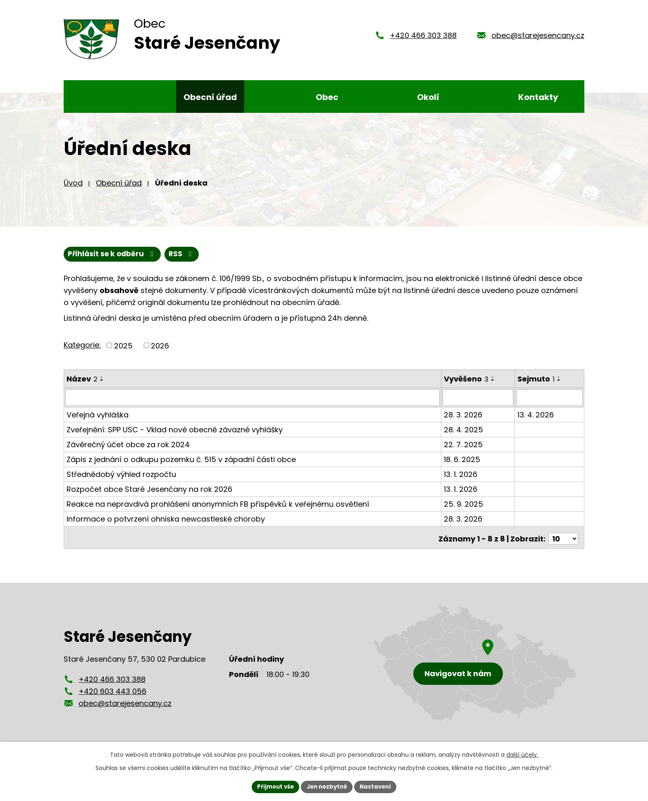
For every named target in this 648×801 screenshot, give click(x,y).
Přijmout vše (272, 786)
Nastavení (378, 786)
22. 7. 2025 (463, 450)
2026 (160, 351)
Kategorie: (82, 351)
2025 (123, 351)
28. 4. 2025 (464, 435)
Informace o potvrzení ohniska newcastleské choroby (166, 525)
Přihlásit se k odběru (154, 260)
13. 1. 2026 (461, 480)
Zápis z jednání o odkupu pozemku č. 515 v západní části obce (181, 465)
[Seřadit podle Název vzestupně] (102, 383)
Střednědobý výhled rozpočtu (121, 480)
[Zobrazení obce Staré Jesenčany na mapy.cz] (475, 666)
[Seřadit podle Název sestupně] (102, 386)
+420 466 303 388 (423, 38)
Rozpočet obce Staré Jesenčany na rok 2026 (149, 495)
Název (82, 385)
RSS (81, 260)
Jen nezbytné (327, 786)
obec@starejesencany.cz (537, 38)
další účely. (522, 754)
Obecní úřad (119, 188)
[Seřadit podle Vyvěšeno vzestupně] (493, 383)
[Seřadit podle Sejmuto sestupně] (559, 386)
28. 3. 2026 (463, 420)
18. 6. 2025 (462, 465)
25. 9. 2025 (464, 510)
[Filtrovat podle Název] (252, 404)
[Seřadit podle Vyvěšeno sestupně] (493, 386)
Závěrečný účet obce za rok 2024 (128, 450)
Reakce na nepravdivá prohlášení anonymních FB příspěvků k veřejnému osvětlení (218, 510)
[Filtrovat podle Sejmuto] (550, 404)
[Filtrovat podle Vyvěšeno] (478, 404)
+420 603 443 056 (112, 694)
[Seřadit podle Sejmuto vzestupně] (559, 383)
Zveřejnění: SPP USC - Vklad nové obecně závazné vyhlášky (175, 435)
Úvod (73, 188)
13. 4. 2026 (536, 420)
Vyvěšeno (466, 385)
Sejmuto (536, 385)
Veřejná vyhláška (98, 420)
